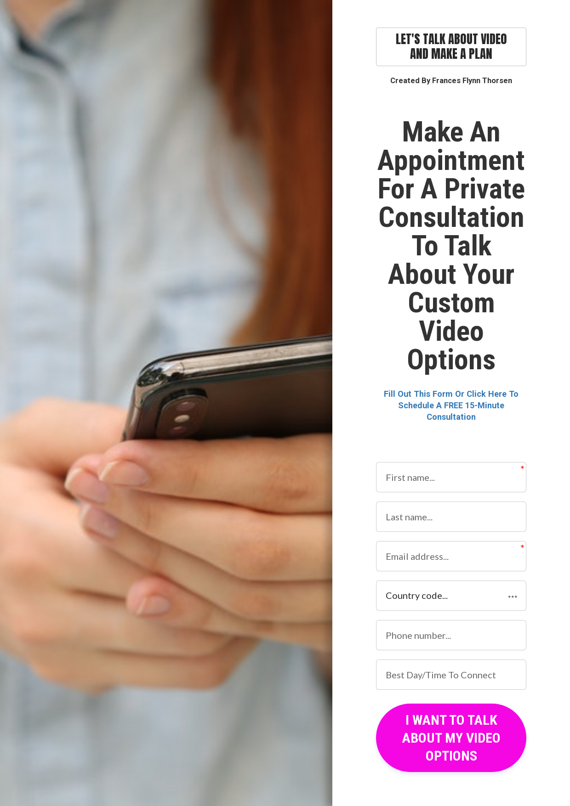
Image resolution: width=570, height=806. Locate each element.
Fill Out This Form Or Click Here (445, 394)
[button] (451, 596)
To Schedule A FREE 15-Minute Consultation (458, 405)
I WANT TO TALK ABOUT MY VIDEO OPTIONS (451, 738)
